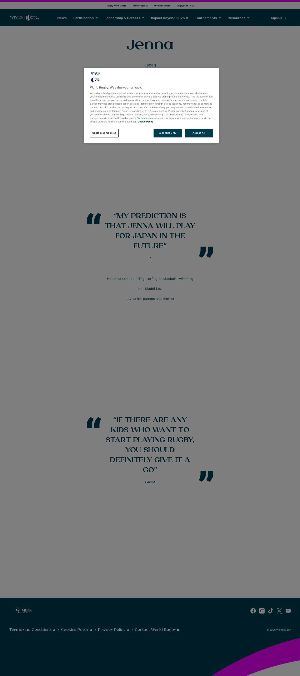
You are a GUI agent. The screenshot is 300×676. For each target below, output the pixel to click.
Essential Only (167, 132)
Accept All (198, 132)
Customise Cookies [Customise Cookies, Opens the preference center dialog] (104, 132)
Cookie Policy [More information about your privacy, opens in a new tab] (145, 121)
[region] (151, 105)
